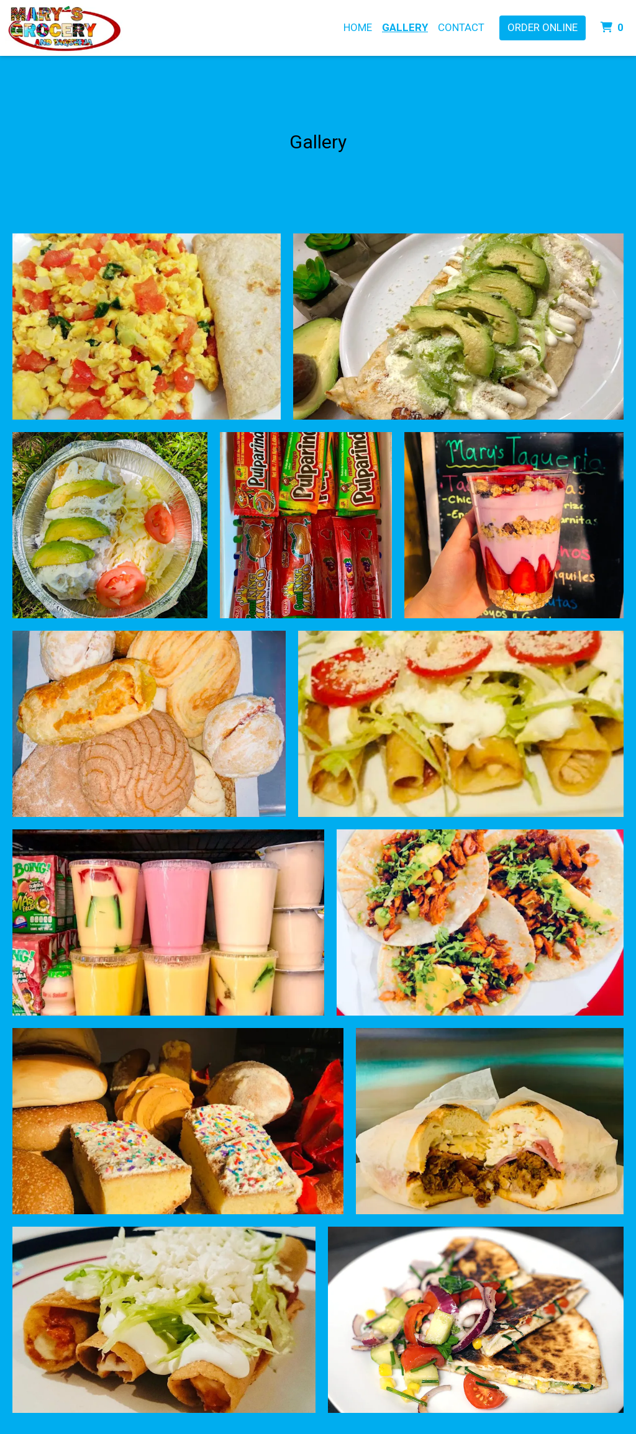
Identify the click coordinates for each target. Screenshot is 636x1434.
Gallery (405, 27)
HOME (357, 27)
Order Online (542, 27)
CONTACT (461, 27)
